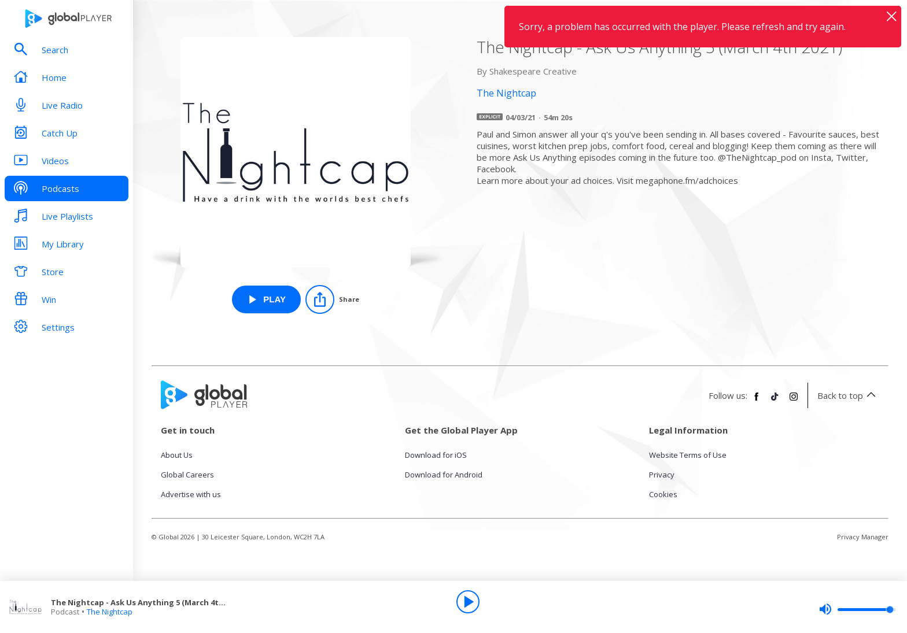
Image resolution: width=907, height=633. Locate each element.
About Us (177, 455)
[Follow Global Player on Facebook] (757, 401)
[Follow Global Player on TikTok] (775, 401)
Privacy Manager (862, 537)
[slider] (857, 609)
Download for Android (443, 474)
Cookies (663, 494)
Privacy (661, 474)
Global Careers (187, 474)
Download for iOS (436, 455)
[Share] (332, 299)
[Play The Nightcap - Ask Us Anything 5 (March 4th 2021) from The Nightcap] (266, 299)
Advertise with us (191, 494)
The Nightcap (109, 611)
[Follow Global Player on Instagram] (794, 401)
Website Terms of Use (688, 455)
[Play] (468, 601)
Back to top (848, 395)
